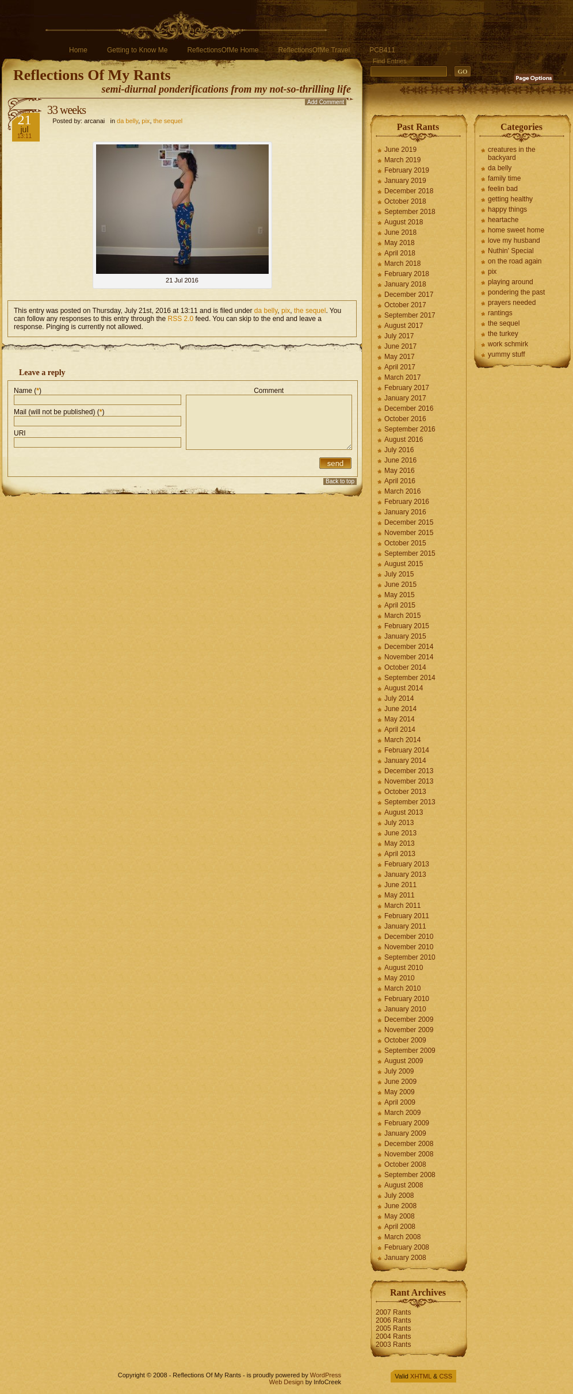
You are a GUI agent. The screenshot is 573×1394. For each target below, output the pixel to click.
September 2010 (410, 957)
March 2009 (402, 1113)
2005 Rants (393, 1328)
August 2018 (403, 222)
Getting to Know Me (137, 50)
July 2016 (399, 450)
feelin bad (503, 189)
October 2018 (405, 201)
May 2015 (399, 595)
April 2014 (399, 729)
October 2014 (405, 667)
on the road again (514, 261)
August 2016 (403, 440)
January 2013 (405, 874)
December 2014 (408, 647)
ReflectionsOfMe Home (222, 50)
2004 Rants (393, 1336)
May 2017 (399, 357)
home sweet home (516, 230)
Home (78, 50)
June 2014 (400, 709)
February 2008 (406, 1247)
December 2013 (408, 771)
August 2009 (403, 1061)
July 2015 (399, 574)
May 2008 (399, 1216)
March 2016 (402, 491)
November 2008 (408, 1154)
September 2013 (410, 802)
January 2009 (405, 1133)
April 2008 (399, 1227)
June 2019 (400, 150)
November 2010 (408, 947)
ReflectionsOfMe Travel (314, 50)
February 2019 (406, 170)
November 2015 (408, 533)
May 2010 (399, 978)
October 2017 (405, 305)
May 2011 (399, 895)
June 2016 (400, 460)
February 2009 (406, 1123)
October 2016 (405, 419)
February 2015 (406, 626)
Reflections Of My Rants (92, 75)
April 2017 (399, 367)
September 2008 (410, 1175)
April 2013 (399, 854)
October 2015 (405, 543)
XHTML (420, 1376)
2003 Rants (393, 1344)
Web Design (286, 1381)
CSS (445, 1376)
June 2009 (400, 1082)
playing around (510, 282)
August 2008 (403, 1185)
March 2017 (402, 377)
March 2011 (402, 906)
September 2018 (410, 212)
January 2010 (405, 1009)
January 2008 (405, 1258)
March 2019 (402, 160)
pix (146, 120)
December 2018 (408, 191)
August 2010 (403, 968)
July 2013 (399, 823)
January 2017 (405, 398)
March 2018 (402, 263)
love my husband (514, 240)
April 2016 (399, 481)
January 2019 (405, 181)
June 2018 (400, 232)
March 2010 (402, 988)
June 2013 (400, 833)
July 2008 (399, 1195)
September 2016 (410, 429)
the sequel (168, 120)
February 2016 (406, 502)
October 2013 (405, 792)
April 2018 (399, 253)
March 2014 (402, 740)
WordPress (325, 1375)
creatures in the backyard (512, 154)
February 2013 (406, 864)
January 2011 (405, 926)
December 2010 (408, 937)
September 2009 (410, 1051)
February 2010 (406, 999)
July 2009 (399, 1071)
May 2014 (399, 719)
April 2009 (399, 1102)
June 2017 (400, 346)
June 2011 (400, 885)
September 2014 (410, 678)
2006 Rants (393, 1320)
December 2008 (408, 1144)
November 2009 (408, 1030)
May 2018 (399, 243)
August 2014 (403, 688)
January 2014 (405, 761)
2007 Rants (393, 1312)
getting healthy (510, 199)
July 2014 (399, 698)
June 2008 (400, 1206)
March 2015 (402, 616)
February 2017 (406, 388)
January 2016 (405, 512)
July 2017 (399, 336)
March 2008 (402, 1237)
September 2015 (410, 553)
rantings (500, 313)
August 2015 (403, 564)
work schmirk (508, 344)
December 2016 (408, 408)
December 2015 (408, 522)
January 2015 (405, 636)
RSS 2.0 (181, 319)
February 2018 (406, 274)
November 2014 (408, 657)
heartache (503, 220)
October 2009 (405, 1040)
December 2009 (408, 1019)
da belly (127, 120)
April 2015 (399, 605)
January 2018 (405, 284)
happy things (507, 209)
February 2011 (406, 916)
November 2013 (408, 781)
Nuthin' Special (511, 251)
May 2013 (399, 843)
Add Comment (325, 102)
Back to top (340, 481)
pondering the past (516, 292)
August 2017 (403, 326)
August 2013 (403, 812)
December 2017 (408, 295)
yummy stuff (506, 354)
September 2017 (410, 315)
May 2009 (399, 1092)
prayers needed (512, 303)
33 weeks (66, 110)
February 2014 (406, 750)
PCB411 (382, 50)
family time (504, 178)
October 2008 (405, 1164)
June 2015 (400, 584)
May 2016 (399, 471)
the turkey (503, 334)
